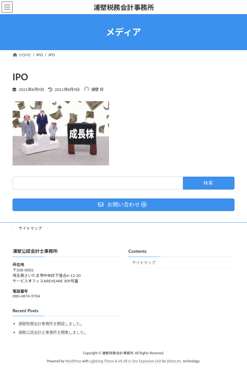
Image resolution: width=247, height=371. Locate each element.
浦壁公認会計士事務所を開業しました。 (53, 332)
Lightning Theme (101, 361)
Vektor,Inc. (174, 361)
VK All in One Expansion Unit (139, 361)
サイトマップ (30, 228)
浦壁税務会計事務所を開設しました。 (51, 323)
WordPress (73, 361)
